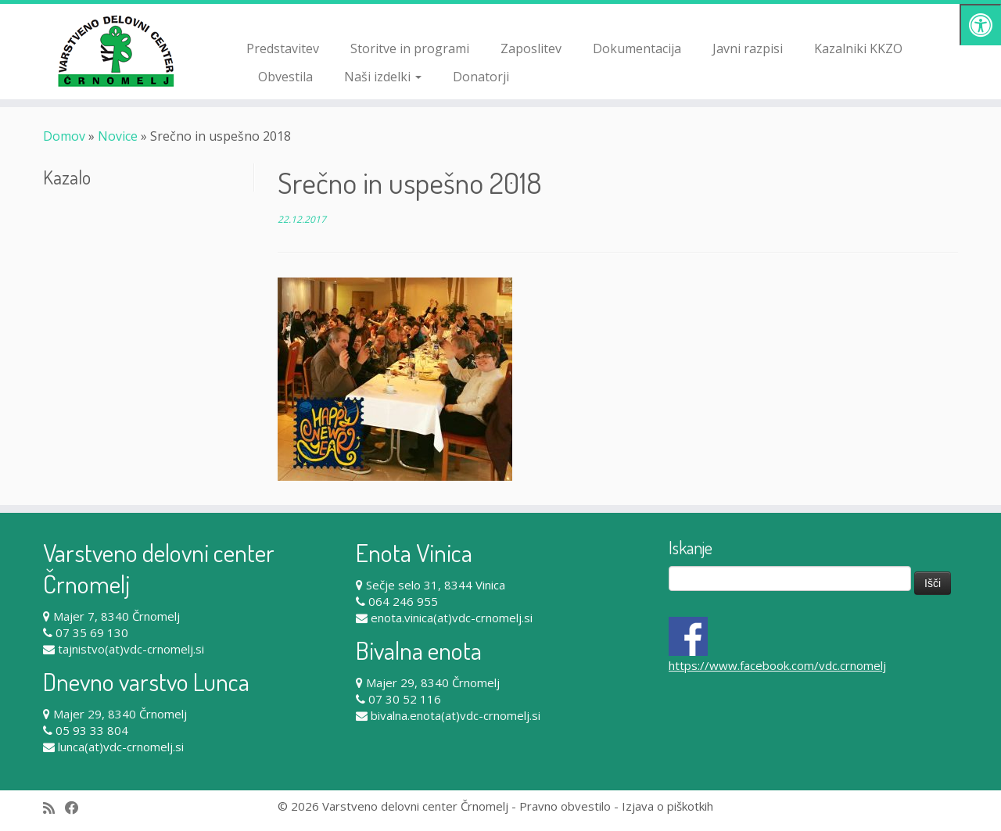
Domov (64, 136)
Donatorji (481, 76)
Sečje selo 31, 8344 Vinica (435, 585)
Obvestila (285, 76)
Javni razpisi (747, 48)
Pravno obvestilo (565, 806)
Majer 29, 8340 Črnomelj (120, 714)
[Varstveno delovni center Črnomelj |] (115, 51)
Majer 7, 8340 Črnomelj (116, 616)
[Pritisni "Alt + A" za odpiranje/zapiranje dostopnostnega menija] (980, 24)
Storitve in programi (409, 48)
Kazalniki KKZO (858, 48)
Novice (118, 136)
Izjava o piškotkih (667, 806)
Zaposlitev (530, 48)
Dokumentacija (637, 48)
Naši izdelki (383, 76)
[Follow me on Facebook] (77, 808)
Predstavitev (282, 48)
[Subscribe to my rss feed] (54, 808)
